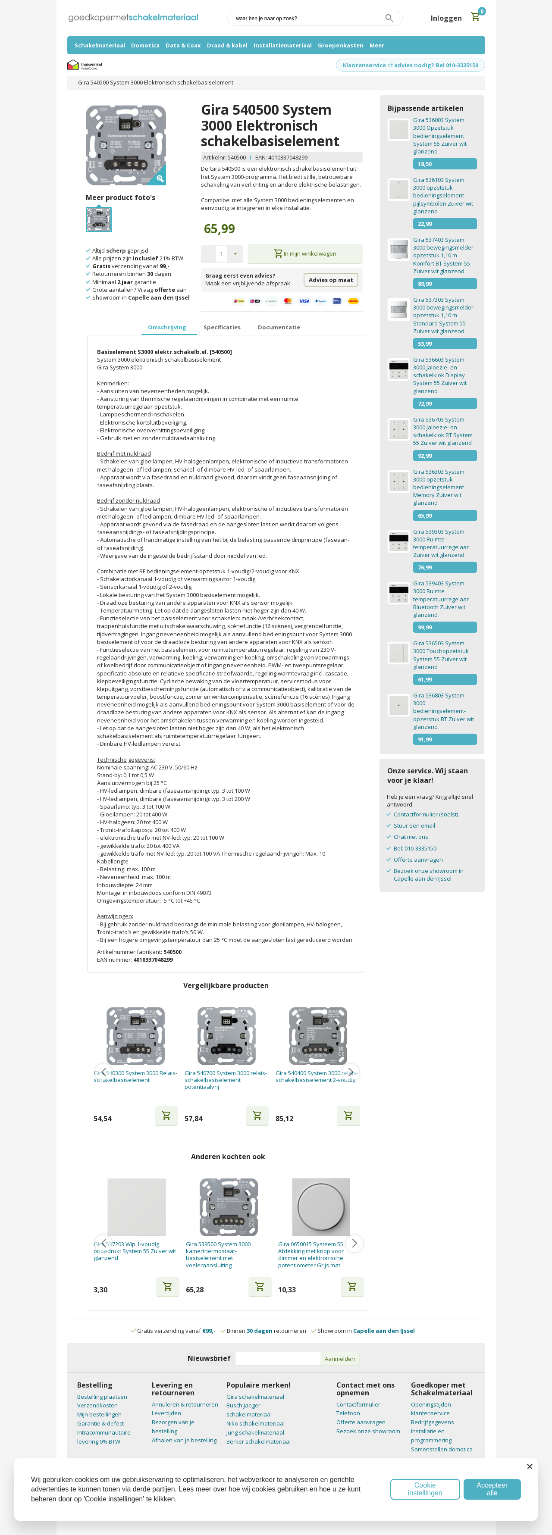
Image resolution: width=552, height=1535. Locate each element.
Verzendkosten (97, 1405)
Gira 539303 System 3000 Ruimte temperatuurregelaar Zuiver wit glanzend (441, 543)
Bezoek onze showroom (368, 1431)
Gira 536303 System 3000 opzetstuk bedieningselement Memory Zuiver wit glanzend (438, 487)
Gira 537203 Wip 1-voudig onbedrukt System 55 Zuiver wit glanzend (135, 1251)
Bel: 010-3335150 (415, 848)
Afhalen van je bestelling (184, 1440)
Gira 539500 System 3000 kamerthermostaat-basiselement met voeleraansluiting (218, 1255)
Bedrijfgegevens (432, 1422)
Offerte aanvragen (418, 859)
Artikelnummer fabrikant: (130, 952)
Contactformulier (358, 1404)
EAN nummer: (115, 959)
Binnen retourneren (263, 1331)
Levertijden (166, 1413)
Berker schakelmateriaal (258, 1441)
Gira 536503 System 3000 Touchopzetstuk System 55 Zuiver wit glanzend (441, 655)
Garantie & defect (100, 1423)
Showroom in (363, 1331)
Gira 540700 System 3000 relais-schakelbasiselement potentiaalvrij (226, 1080)
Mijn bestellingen (99, 1414)
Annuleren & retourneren (185, 1404)
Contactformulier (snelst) (426, 814)
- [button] (208, 253)
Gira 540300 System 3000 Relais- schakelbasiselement (135, 1076)
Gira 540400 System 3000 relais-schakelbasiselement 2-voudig (317, 1076)
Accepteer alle (492, 1489)
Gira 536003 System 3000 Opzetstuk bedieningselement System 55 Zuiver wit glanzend (440, 135)
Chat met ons (411, 837)
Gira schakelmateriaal (255, 1397)
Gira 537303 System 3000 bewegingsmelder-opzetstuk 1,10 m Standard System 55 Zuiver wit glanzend (444, 315)
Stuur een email (414, 825)
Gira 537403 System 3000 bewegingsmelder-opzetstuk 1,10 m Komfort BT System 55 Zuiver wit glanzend (444, 255)
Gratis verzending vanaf (176, 1331)
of (390, 65)
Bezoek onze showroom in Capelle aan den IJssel (429, 874)
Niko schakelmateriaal (255, 1423)
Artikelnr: (215, 157)
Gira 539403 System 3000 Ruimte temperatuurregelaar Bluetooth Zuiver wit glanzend (441, 599)
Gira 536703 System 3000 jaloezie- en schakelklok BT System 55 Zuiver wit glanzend (443, 431)
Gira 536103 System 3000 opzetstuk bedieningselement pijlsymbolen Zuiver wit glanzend (443, 195)
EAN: (261, 157)
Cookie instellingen (425, 1489)
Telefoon (348, 1413)
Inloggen (446, 18)
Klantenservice (364, 65)
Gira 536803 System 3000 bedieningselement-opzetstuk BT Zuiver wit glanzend (443, 711)
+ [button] (235, 253)
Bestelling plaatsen (102, 1397)
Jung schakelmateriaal (255, 1432)
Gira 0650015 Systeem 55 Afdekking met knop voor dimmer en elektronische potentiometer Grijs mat (311, 1255)
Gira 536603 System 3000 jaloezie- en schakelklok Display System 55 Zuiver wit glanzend (440, 375)
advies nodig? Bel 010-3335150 (436, 65)
